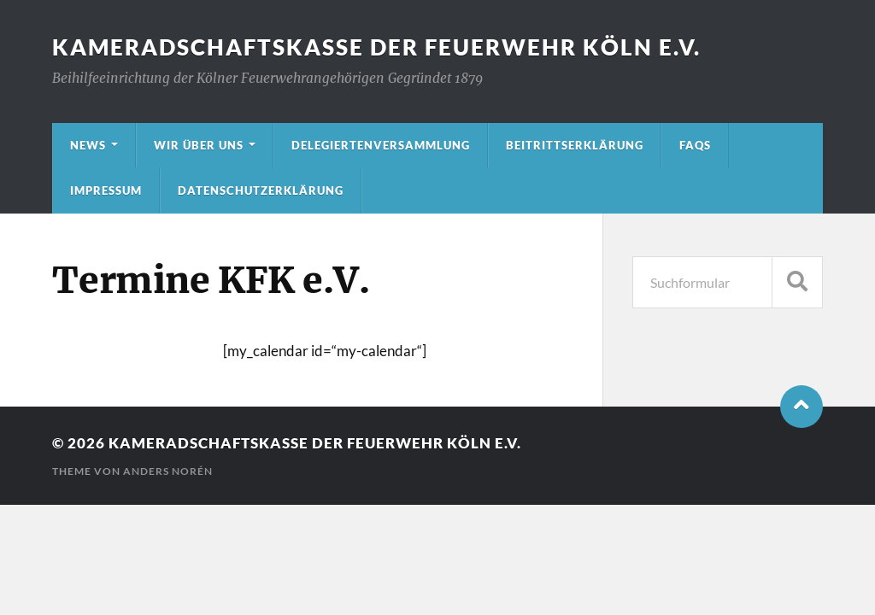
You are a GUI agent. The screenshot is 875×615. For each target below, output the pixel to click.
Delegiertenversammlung (380, 145)
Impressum (106, 190)
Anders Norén (168, 471)
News (88, 145)
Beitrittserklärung (574, 145)
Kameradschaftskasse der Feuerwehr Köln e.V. (376, 47)
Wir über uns (199, 145)
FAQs (695, 145)
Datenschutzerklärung (261, 190)
